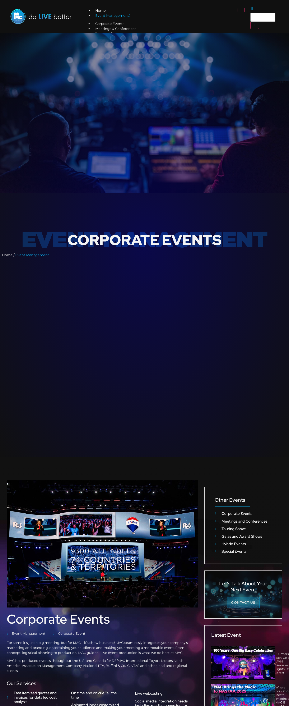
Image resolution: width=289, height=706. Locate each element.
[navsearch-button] (252, 9)
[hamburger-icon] (241, 10)
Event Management (112, 16)
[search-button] (254, 25)
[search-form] (262, 17)
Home (100, 11)
